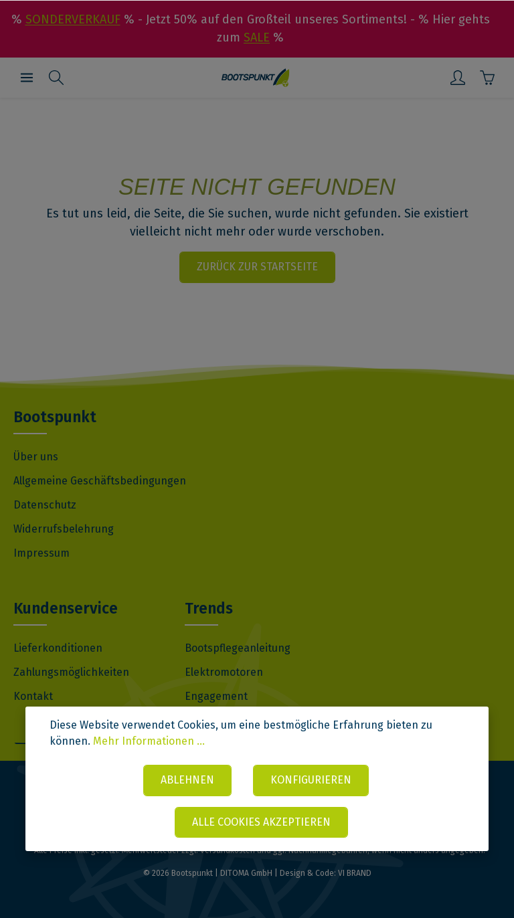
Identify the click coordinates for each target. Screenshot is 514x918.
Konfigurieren (310, 779)
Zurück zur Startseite (257, 266)
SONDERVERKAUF (72, 19)
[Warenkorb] (487, 77)
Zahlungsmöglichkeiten (71, 672)
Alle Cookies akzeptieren (261, 822)
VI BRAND (354, 873)
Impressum (41, 553)
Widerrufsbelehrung (63, 529)
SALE (257, 37)
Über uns (35, 456)
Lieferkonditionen (57, 648)
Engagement (216, 696)
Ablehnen (187, 779)
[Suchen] (56, 77)
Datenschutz (44, 504)
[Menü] (26, 77)
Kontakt (33, 696)
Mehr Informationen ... (149, 741)
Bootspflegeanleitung (237, 648)
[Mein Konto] (457, 77)
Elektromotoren (224, 672)
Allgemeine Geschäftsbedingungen (99, 480)
